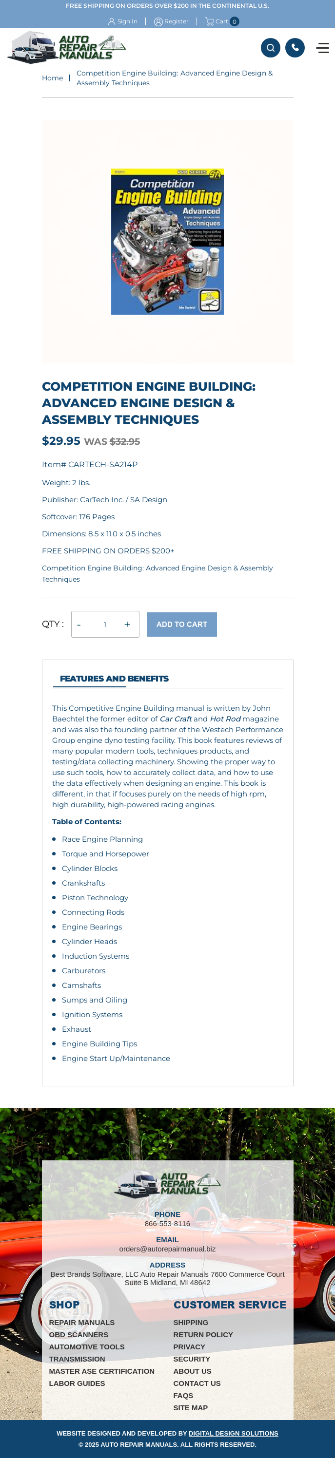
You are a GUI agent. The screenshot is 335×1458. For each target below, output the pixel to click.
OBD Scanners (79, 1334)
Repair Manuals (82, 1322)
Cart (216, 21)
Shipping (191, 1322)
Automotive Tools (87, 1347)
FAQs (184, 1395)
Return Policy (204, 1334)
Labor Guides (77, 1383)
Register (176, 21)
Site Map (191, 1407)
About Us (193, 1371)
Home (52, 78)
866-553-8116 (295, 47)
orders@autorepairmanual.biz (167, 1249)
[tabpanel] (167, 883)
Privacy (190, 1347)
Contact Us (197, 1383)
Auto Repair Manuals (138, 1444)
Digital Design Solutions (233, 1433)
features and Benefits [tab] (114, 678)
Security (192, 1359)
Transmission (77, 1359)
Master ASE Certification (102, 1371)
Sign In (128, 21)
